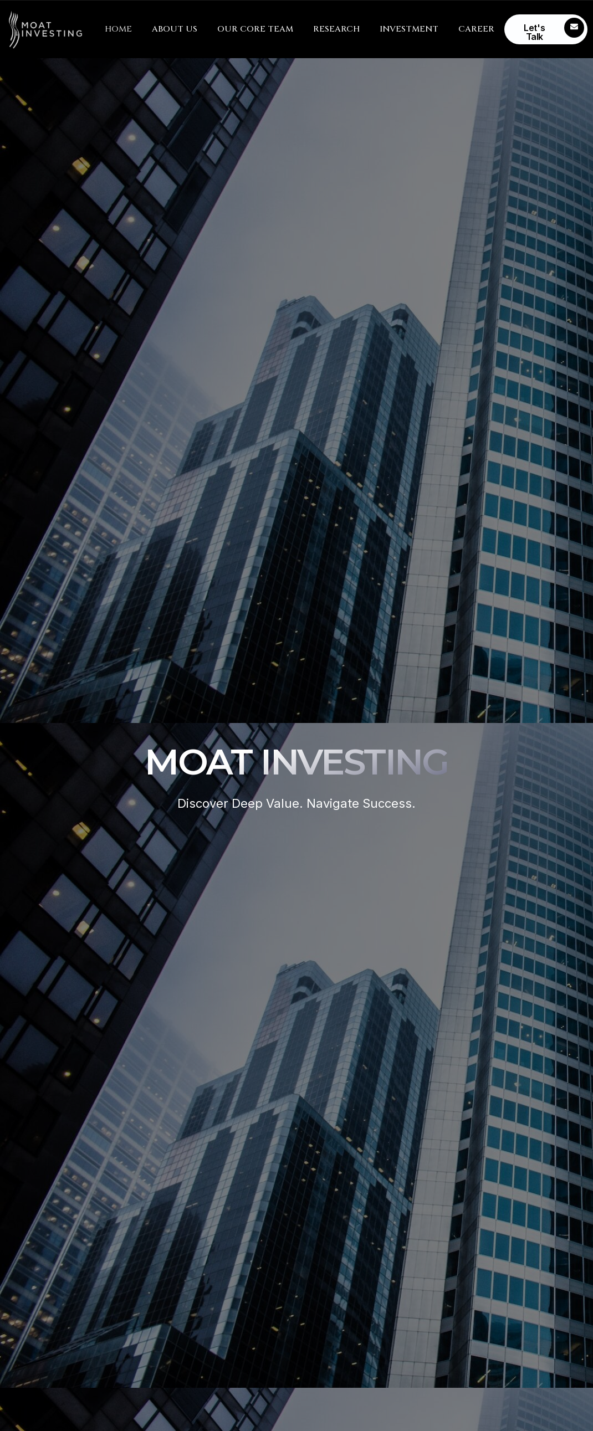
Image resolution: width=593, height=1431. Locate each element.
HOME (118, 29)
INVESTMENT (409, 29)
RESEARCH (336, 29)
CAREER (476, 29)
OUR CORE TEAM (255, 29)
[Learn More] (546, 29)
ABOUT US (174, 29)
